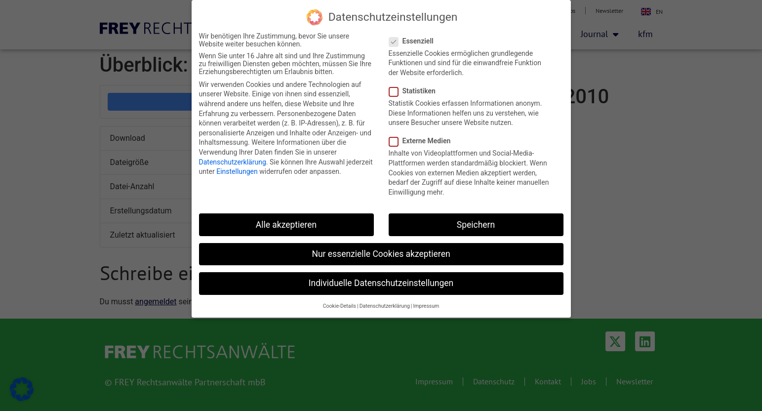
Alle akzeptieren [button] (286, 225)
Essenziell (414, 41)
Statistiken (415, 91)
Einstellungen (237, 171)
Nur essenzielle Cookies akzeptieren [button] (381, 254)
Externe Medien (423, 141)
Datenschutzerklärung (232, 162)
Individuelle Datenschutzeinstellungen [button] (381, 283)
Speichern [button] (476, 225)
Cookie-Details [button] (339, 306)
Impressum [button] (426, 306)
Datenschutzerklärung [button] (385, 306)
